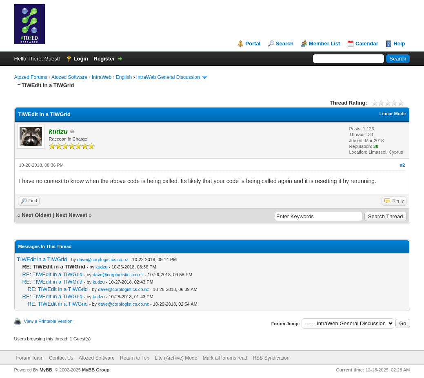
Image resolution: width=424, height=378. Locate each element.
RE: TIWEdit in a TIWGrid (52, 274)
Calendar (366, 43)
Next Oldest (36, 215)
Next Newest (71, 215)
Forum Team (30, 358)
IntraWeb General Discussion (168, 77)
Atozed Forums (30, 77)
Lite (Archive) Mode (176, 358)
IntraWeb (101, 77)
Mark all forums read (225, 358)
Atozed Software (69, 77)
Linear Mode (393, 113)
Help (399, 43)
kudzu (101, 266)
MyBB (46, 369)
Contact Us (61, 358)
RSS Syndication (271, 358)
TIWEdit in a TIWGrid (42, 259)
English (124, 77)
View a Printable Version (48, 321)
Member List (324, 43)
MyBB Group (95, 369)
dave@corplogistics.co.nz (102, 259)
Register (104, 59)
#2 (402, 165)
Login (81, 59)
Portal (252, 43)
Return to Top (134, 358)
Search (284, 43)
